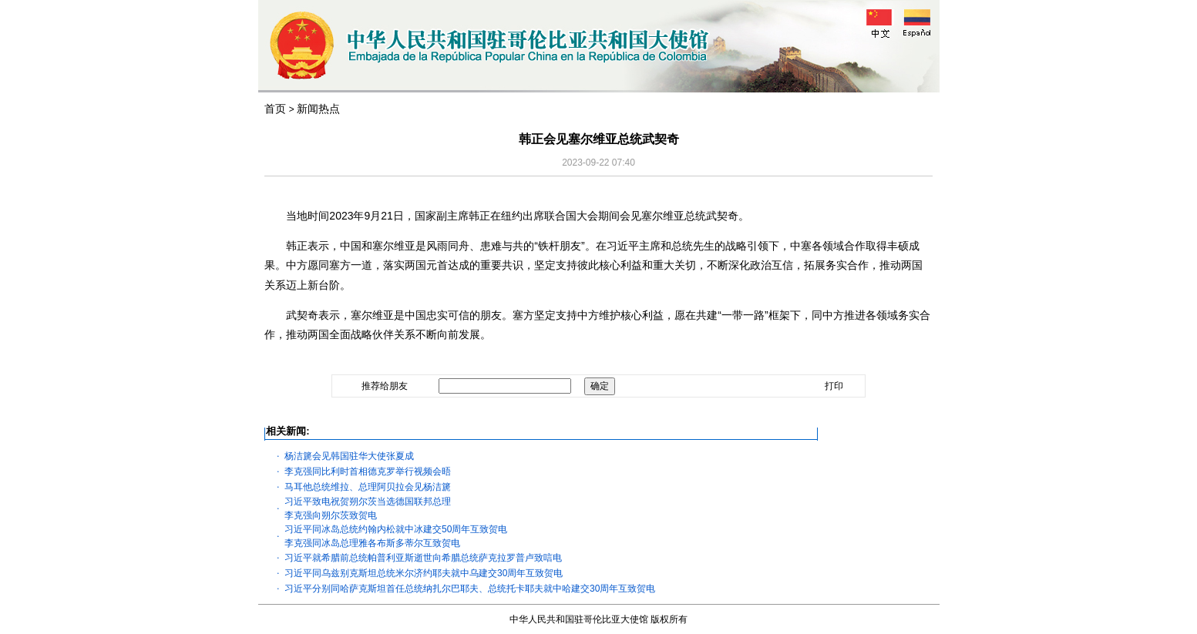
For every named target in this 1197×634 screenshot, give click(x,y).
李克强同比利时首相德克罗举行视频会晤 (367, 471)
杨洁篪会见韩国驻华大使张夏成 (349, 456)
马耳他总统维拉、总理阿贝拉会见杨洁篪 (367, 486)
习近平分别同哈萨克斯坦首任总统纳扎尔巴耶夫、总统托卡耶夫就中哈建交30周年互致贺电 (469, 588)
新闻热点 (318, 108)
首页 (275, 108)
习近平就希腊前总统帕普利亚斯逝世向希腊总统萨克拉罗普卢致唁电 (423, 557)
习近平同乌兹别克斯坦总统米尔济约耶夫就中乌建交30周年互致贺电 (423, 573)
